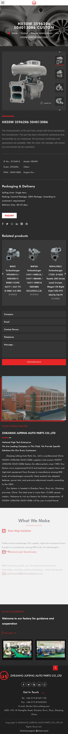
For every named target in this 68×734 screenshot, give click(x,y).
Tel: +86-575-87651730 (34, 697)
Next (59, 110)
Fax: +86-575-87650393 (34, 702)
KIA (57, 33)
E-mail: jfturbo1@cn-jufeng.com (34, 706)
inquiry (9, 215)
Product (24, 33)
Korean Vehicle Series (41, 33)
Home (15, 33)
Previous (59, 51)
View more (9, 633)
